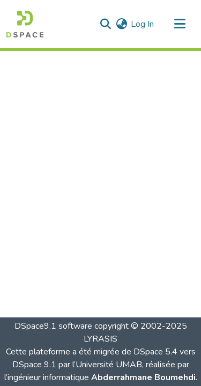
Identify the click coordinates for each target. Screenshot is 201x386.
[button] (24, 24)
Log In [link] (142, 24)
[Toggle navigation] (180, 24)
